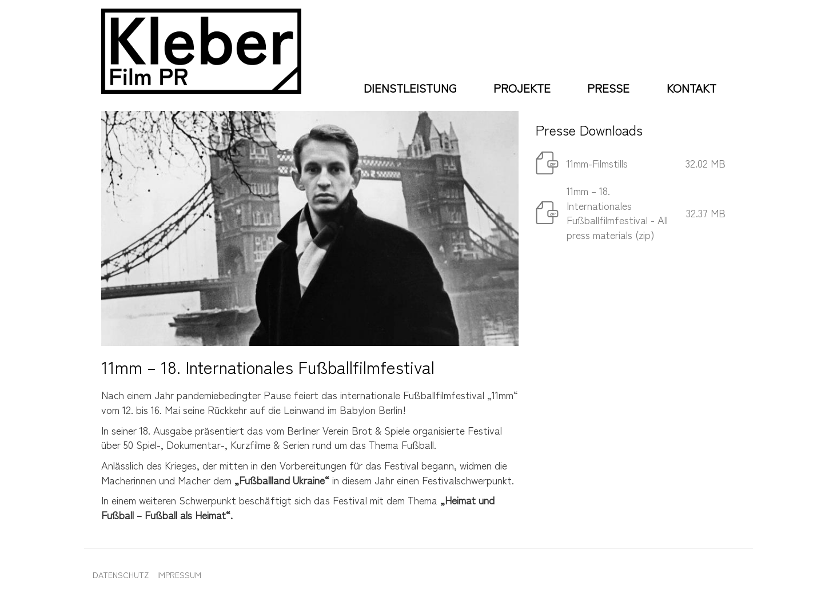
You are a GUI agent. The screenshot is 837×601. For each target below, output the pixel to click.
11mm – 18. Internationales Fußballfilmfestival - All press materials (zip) (617, 212)
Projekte (522, 88)
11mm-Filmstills (597, 163)
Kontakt (691, 88)
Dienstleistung (410, 88)
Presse (608, 88)
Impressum (179, 574)
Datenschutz (121, 574)
